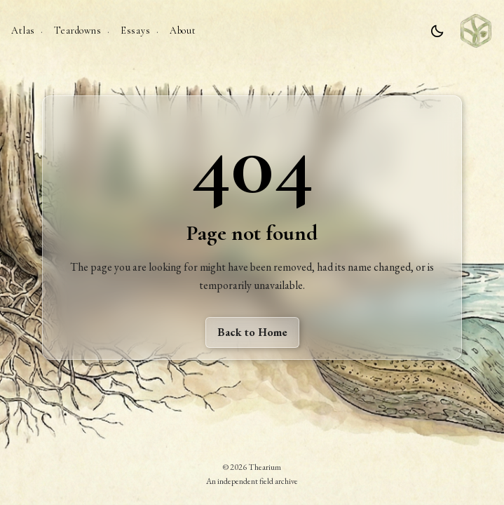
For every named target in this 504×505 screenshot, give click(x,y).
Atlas (23, 30)
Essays (136, 30)
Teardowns (78, 30)
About (183, 30)
